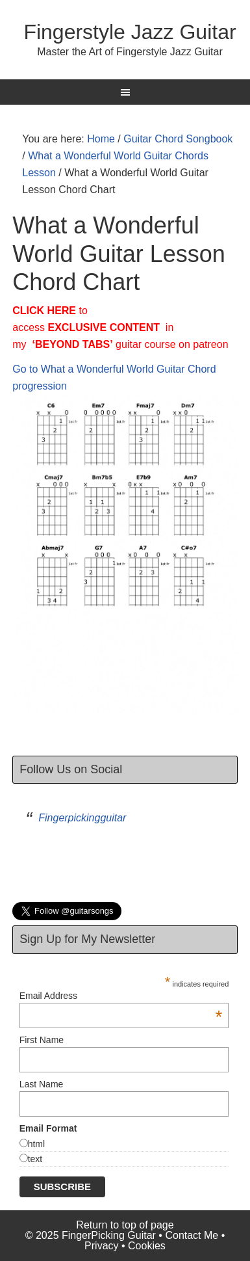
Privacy (101, 1245)
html (36, 1144)
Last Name (41, 1084)
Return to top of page (124, 1224)
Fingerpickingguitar (82, 817)
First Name (41, 1040)
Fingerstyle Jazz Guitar (129, 32)
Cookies (147, 1245)
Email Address (121, 995)
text (35, 1159)
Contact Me (191, 1235)
